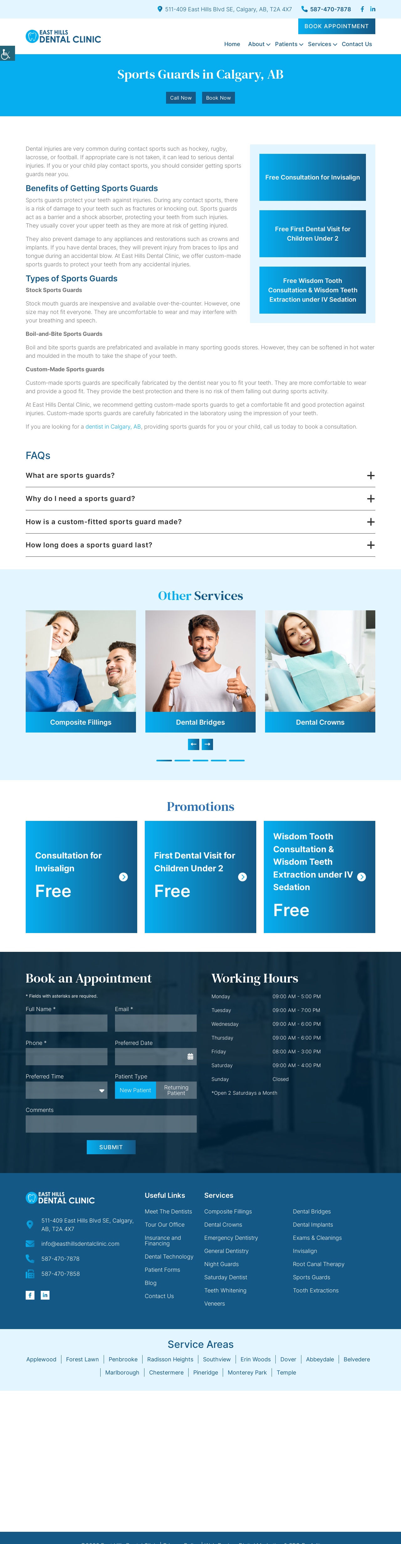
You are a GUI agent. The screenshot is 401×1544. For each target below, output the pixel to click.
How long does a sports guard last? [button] (89, 545)
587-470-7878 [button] (326, 9)
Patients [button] (286, 44)
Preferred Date (134, 1043)
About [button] (256, 44)
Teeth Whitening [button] (225, 1290)
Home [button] (232, 44)
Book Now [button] (218, 98)
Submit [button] (111, 1147)
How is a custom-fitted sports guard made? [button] (104, 522)
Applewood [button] (41, 1359)
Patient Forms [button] (162, 1269)
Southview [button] (217, 1359)
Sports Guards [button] (311, 1277)
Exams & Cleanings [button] (317, 1237)
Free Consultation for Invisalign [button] (312, 177)
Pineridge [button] (205, 1372)
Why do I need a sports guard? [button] (80, 498)
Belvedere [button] (357, 1359)
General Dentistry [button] (226, 1251)
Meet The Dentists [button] (168, 1211)
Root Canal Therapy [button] (319, 1264)
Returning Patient (176, 1090)
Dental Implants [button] (313, 1224)
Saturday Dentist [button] (225, 1277)
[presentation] (193, 744)
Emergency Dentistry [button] (231, 1237)
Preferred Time (45, 1076)
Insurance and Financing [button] (163, 1240)
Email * (124, 1009)
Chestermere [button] (166, 1372)
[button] (7, 53)
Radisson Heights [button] (170, 1359)
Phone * (36, 1043)
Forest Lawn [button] (82, 1359)
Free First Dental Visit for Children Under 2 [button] (313, 233)
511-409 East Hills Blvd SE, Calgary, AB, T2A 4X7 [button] (225, 9)
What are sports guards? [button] (70, 475)
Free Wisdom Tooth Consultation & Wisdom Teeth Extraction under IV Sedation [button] (312, 290)
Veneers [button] (214, 1303)
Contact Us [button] (357, 44)
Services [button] (319, 44)
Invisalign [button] (305, 1251)
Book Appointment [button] (337, 26)
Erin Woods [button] (256, 1359)
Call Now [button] (181, 98)
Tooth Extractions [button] (316, 1290)
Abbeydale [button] (320, 1359)
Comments (40, 1110)
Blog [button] (151, 1283)
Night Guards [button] (221, 1264)
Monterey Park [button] (247, 1372)
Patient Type (131, 1076)
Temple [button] (286, 1372)
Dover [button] (288, 1359)
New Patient (135, 1090)
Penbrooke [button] (123, 1359)
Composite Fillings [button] (81, 722)
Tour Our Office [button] (165, 1224)
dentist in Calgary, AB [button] (113, 426)
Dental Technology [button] (169, 1256)
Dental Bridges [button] (200, 722)
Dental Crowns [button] (320, 722)
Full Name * (41, 1009)
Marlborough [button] (122, 1372)
